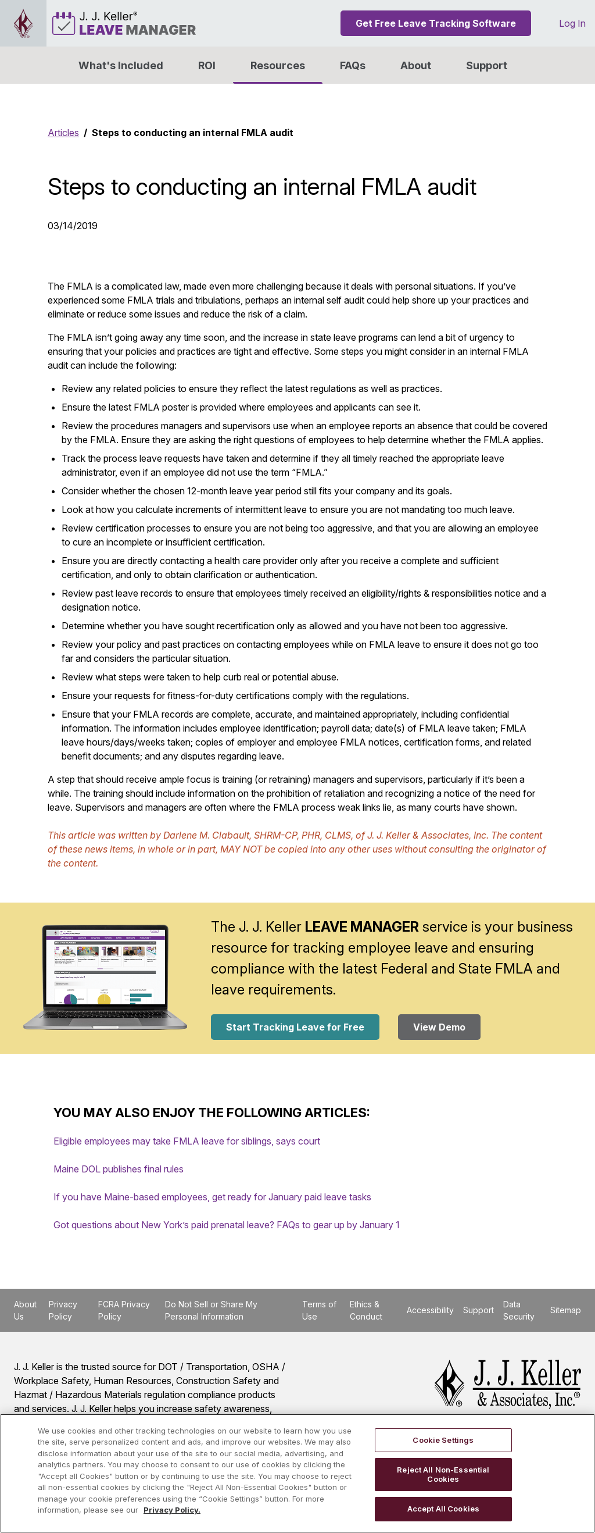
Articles (63, 132)
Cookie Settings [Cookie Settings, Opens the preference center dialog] (443, 1440)
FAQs (352, 65)
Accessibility (430, 1310)
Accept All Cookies (443, 1508)
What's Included (120, 65)
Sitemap (565, 1310)
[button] (416, 65)
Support (486, 65)
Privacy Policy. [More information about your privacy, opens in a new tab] (172, 1509)
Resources (277, 65)
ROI (207, 65)
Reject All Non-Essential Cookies (443, 1474)
